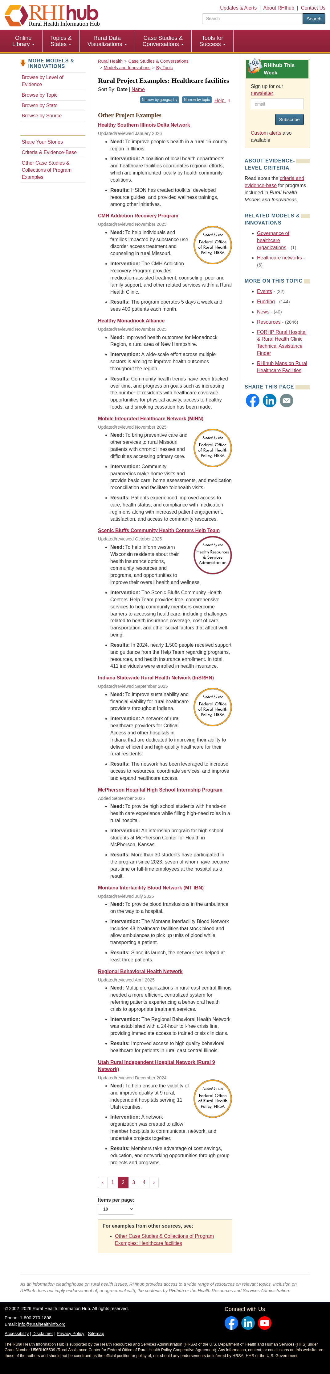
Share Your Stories (42, 142)
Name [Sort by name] (138, 89)
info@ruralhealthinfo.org (42, 1324)
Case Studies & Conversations (163, 41)
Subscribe (289, 119)
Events (264, 291)
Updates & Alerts (238, 8)
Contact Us (313, 8)
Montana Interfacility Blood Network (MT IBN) (151, 887)
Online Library (23, 41)
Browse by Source (42, 115)
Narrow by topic (197, 100)
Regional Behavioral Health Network (140, 971)
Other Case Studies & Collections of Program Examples (47, 170)
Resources (268, 322)
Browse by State (40, 105)
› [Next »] (154, 1182)
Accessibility (17, 1333)
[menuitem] (24, 41)
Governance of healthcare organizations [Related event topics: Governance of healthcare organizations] (273, 240)
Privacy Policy (70, 1333)
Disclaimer (42, 1333)
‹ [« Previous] (103, 1182)
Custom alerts (266, 133)
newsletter (262, 93)
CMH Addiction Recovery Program (138, 215)
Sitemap (96, 1333)
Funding (266, 301)
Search (314, 18)
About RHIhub (278, 8)
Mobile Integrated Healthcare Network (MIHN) (150, 418)
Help (223, 100)
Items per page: (116, 1206)
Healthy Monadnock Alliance (131, 320)
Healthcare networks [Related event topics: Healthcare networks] (279, 257)
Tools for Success (212, 41)
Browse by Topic (40, 95)
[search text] (252, 18)
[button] (253, 401)
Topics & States (61, 41)
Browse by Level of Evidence (42, 81)
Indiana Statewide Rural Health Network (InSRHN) (156, 677)
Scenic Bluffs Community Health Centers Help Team (159, 530)
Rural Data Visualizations (107, 41)
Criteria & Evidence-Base (49, 152)
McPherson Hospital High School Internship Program (160, 789)
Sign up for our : (267, 90)
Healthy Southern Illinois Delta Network (144, 125)
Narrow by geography (159, 100)
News (263, 311)
